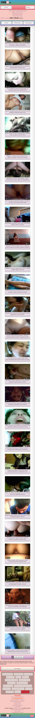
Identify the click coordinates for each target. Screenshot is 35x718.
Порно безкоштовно (7, 674)
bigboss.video (17, 704)
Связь (32, 716)
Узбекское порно (4, 18)
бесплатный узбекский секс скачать (23, 685)
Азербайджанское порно (17, 712)
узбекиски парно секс (22, 683)
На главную (17, 668)
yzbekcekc (18, 677)
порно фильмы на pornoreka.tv (17, 701)
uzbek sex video (11, 683)
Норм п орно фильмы (17, 705)
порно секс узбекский (24, 680)
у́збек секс (17, 691)
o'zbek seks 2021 (28, 674)
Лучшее (6, 7)
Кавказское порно (17, 708)
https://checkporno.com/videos (17, 699)
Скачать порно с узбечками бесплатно (17, 10)
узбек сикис (25, 677)
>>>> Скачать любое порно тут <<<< (17, 11)
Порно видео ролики (17, 14)
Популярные (28, 22)
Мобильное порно (18, 674)
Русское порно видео (17, 16)
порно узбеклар (10, 677)
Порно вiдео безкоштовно (17, 709)
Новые (6, 22)
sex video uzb (29, 688)
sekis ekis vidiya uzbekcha (11, 680)
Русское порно (17, 702)
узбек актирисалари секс (18, 688)
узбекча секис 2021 (8, 685)
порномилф (17, 706)
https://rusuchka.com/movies (17, 697)
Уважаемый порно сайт (17, 13)
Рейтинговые (17, 22)
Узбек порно (17, 711)
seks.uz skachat (9, 691)
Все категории (25, 691)
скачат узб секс (6, 688)
